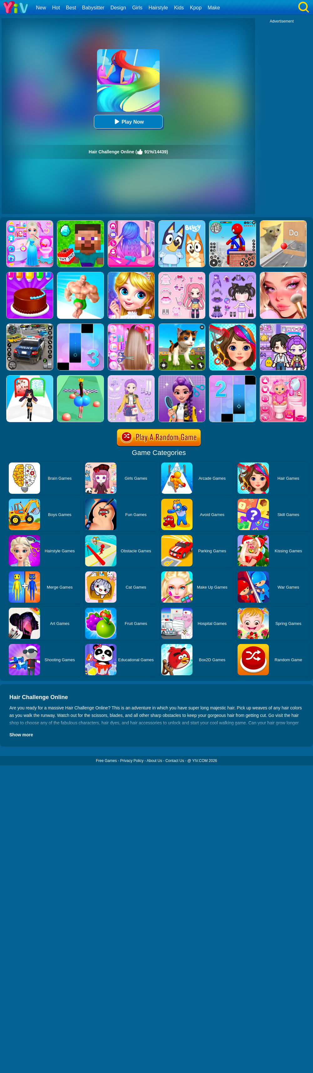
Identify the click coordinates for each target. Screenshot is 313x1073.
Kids (179, 7)
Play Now (128, 121)
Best (71, 7)
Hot (56, 7)
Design (118, 7)
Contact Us (175, 761)
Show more (21, 734)
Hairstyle (158, 7)
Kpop (196, 7)
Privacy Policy (132, 761)
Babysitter (93, 7)
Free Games (106, 761)
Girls (137, 7)
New (41, 7)
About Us (154, 761)
